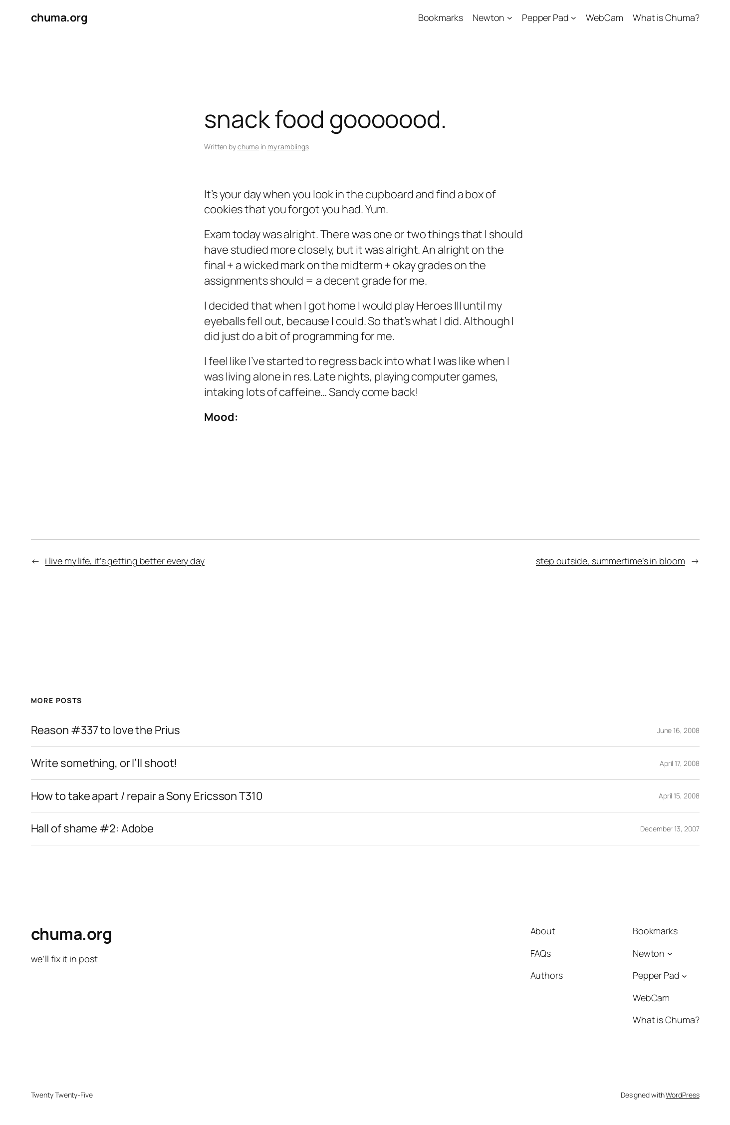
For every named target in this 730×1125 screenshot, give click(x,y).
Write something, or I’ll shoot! (104, 763)
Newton (488, 17)
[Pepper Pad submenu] (573, 17)
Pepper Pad (545, 17)
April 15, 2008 (679, 795)
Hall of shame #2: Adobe (92, 828)
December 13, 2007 (669, 828)
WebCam (604, 17)
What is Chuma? (666, 17)
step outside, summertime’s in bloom (610, 561)
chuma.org (59, 17)
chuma (248, 146)
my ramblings (288, 146)
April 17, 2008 (680, 763)
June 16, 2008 (678, 730)
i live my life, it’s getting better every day (125, 561)
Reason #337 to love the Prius (105, 730)
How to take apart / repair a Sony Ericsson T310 (146, 796)
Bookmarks (440, 17)
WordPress (682, 1095)
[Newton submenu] (509, 17)
